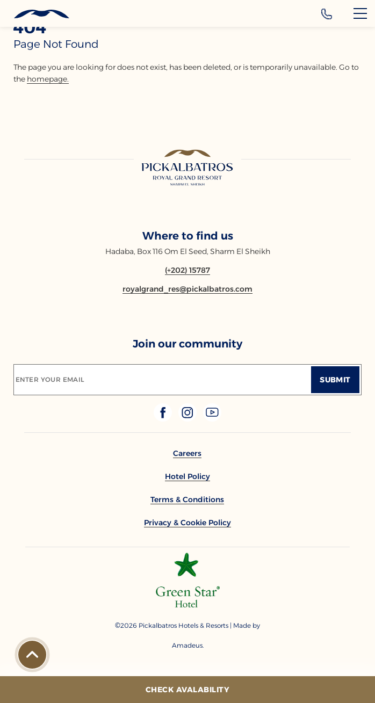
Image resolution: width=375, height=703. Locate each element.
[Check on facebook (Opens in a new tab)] (164, 419)
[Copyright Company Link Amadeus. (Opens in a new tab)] (187, 645)
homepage (47, 79)
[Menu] (360, 13)
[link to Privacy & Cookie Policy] (187, 522)
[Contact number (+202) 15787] (187, 270)
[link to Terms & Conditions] (187, 499)
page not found (56, 44)
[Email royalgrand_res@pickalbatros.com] (187, 289)
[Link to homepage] (187, 168)
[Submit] (335, 379)
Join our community (187, 343)
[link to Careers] (187, 453)
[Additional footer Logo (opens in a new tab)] (188, 604)
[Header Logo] (34, 14)
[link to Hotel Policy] (187, 476)
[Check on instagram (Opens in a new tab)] (188, 419)
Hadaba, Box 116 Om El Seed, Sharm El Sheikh (187, 251)
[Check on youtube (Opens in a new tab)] (212, 419)
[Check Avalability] (187, 689)
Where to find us (187, 235)
